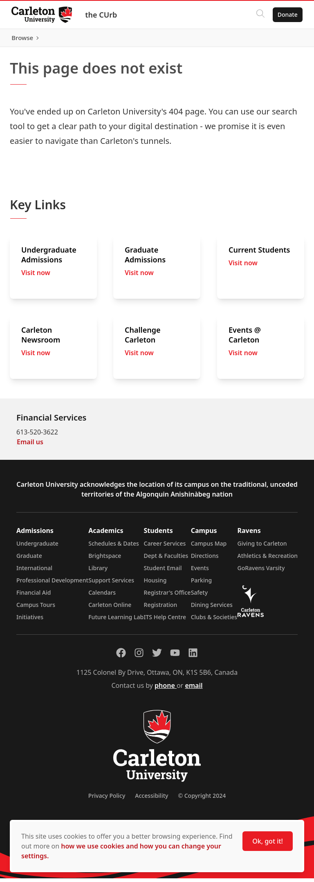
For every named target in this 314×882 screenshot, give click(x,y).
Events (200, 571)
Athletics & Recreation (268, 559)
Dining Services (212, 608)
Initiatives (29, 621)
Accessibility (151, 799)
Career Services (165, 547)
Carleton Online (109, 608)
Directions (205, 559)
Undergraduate (37, 547)
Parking (201, 584)
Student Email (163, 571)
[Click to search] (259, 14)
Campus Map (209, 547)
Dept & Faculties (166, 559)
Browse (285, 40)
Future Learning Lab (116, 621)
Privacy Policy (106, 799)
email (193, 689)
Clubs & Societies (214, 621)
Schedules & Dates (113, 547)
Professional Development (52, 584)
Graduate (29, 559)
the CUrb (103, 15)
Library (98, 571)
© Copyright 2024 (202, 799)
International (34, 571)
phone (166, 689)
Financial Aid (33, 596)
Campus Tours (35, 608)
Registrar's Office (167, 596)
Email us (30, 445)
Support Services (111, 584)
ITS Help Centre (165, 621)
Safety (199, 596)
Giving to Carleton (262, 547)
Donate (286, 14)
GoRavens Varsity (261, 571)
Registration (160, 608)
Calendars (102, 596)
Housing (155, 584)
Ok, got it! (267, 841)
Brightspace (104, 559)
